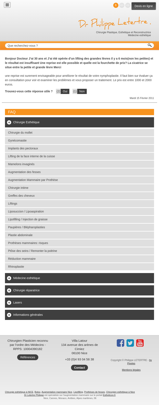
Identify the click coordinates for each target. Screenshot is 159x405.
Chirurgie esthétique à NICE (19, 392)
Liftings (12, 203)
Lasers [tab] (17, 302)
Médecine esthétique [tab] (26, 278)
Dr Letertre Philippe (34, 395)
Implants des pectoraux (23, 148)
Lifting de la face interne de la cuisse (31, 156)
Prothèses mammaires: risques (28, 243)
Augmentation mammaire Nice (57, 392)
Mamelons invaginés (21, 164)
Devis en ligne (144, 6)
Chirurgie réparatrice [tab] (26, 290)
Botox (37, 392)
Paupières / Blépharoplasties (26, 227)
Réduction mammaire (22, 258)
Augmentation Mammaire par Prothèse (33, 180)
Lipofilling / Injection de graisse (28, 219)
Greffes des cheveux (21, 195)
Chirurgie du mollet (20, 132)
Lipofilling (78, 392)
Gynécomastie (17, 140)
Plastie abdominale (20, 235)
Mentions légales (131, 369)
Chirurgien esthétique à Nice (120, 392)
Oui (65, 91)
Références (27, 357)
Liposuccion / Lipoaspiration (26, 211)
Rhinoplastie (16, 266)
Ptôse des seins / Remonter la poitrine (32, 251)
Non (82, 91)
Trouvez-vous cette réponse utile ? (29, 91)
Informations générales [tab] (28, 314)
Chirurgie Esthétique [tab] (26, 122)
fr (116, 5)
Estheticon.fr (109, 395)
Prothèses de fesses (94, 392)
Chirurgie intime (18, 187)
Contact (79, 367)
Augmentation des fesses (24, 172)
